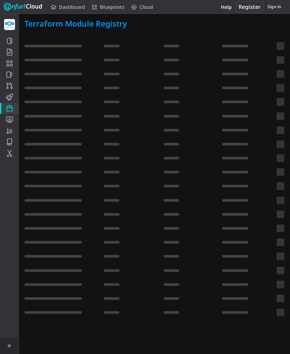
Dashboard (68, 7)
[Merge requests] (9, 85)
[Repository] (9, 52)
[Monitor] (9, 119)
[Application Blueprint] (9, 63)
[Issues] (9, 74)
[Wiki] (9, 142)
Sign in (274, 7)
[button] (9, 346)
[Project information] (9, 40)
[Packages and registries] (9, 108)
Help (226, 7)
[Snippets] (9, 153)
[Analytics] (9, 130)
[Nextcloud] (9, 24)
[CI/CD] (9, 97)
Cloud (142, 7)
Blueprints (108, 7)
